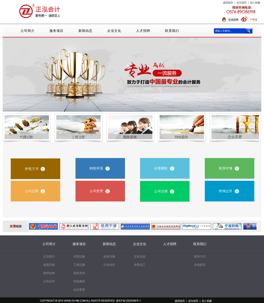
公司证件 (49, 281)
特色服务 (79, 281)
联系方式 (200, 256)
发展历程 (49, 264)
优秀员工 (139, 264)
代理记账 (79, 256)
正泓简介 (49, 256)
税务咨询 (79, 273)
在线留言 (200, 264)
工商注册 (79, 264)
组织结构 (49, 273)
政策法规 (109, 256)
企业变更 (79, 289)
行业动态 (109, 264)
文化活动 (139, 256)
